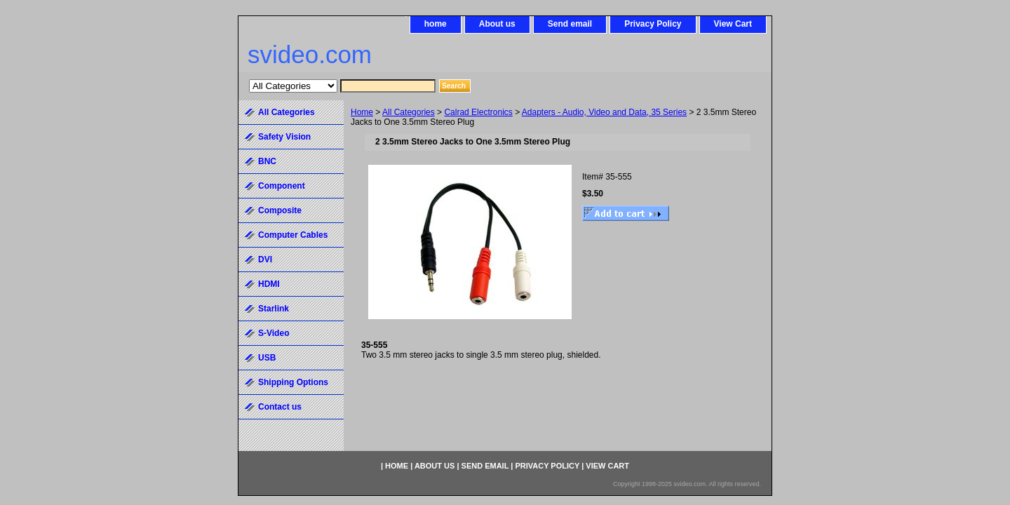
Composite (280, 210)
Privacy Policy (652, 24)
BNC (267, 161)
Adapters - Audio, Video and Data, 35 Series (604, 112)
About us (497, 24)
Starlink (273, 309)
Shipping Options (293, 382)
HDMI (269, 284)
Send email (570, 24)
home (435, 24)
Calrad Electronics (478, 112)
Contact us (280, 407)
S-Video (273, 333)
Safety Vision (284, 137)
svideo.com (310, 54)
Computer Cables (293, 235)
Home (362, 112)
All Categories (408, 112)
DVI (265, 259)
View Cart (733, 24)
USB (267, 358)
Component (281, 186)
